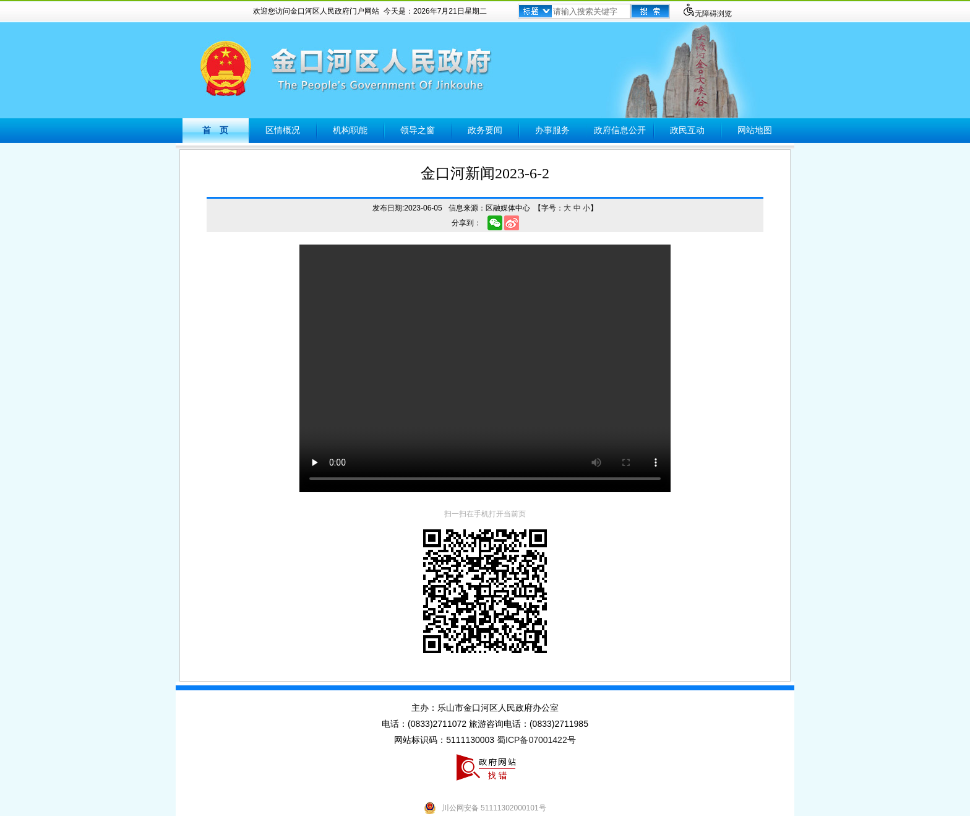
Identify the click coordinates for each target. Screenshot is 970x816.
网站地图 (754, 130)
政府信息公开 (620, 130)
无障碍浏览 (707, 13)
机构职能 (350, 130)
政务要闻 (485, 130)
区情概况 (282, 130)
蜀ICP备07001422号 (536, 740)
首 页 (215, 130)
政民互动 (687, 130)
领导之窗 (417, 130)
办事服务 (552, 130)
